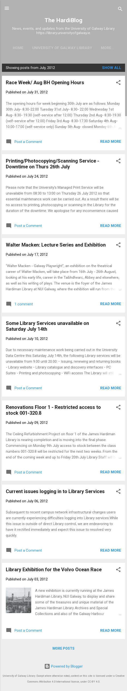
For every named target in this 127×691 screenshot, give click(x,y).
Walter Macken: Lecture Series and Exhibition (56, 245)
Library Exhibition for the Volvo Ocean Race (54, 569)
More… (107, 48)
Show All (111, 68)
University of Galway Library (62, 48)
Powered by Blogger (63, 666)
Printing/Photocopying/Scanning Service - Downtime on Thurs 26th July (52, 164)
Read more (110, 141)
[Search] (120, 9)
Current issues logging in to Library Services (55, 491)
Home (18, 48)
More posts (63, 648)
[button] (118, 83)
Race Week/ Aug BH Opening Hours (45, 82)
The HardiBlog (63, 20)
